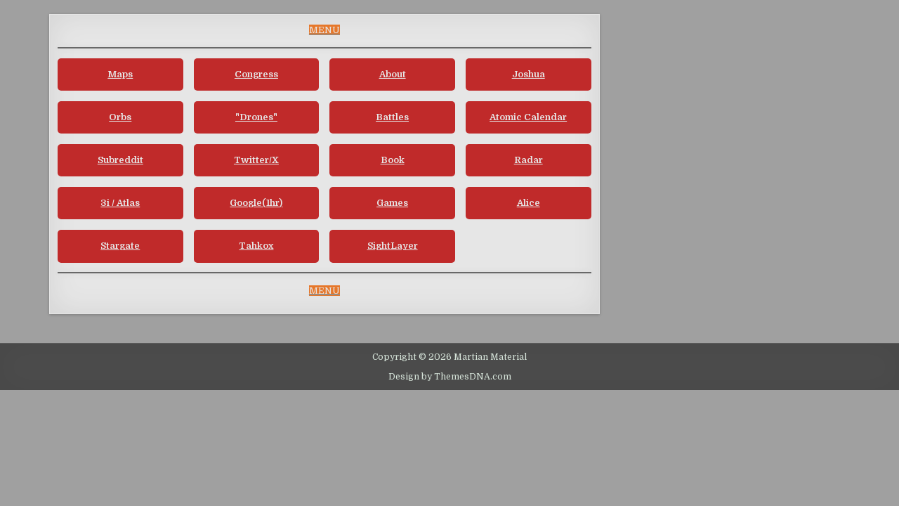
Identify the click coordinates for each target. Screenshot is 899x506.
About (392, 74)
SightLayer (392, 245)
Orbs (120, 117)
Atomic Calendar (528, 117)
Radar (528, 160)
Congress (256, 74)
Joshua (528, 74)
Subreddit (120, 160)
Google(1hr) (256, 202)
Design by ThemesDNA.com (449, 377)
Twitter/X (256, 160)
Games (392, 202)
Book (393, 160)
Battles (392, 117)
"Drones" (256, 117)
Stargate (120, 245)
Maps (120, 74)
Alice (528, 202)
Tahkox (256, 245)
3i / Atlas (120, 202)
